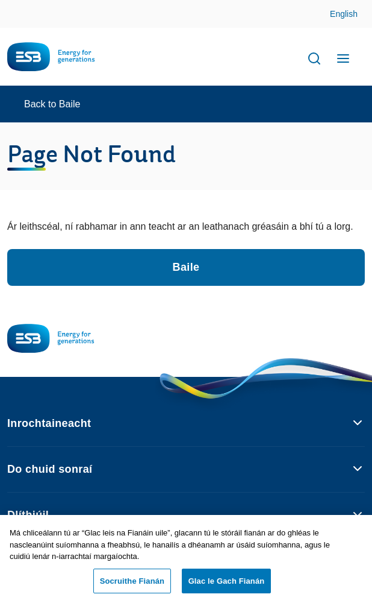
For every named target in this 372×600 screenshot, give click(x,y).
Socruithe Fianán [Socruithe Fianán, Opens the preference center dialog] (132, 583)
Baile (186, 267)
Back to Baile (52, 104)
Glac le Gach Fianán (226, 583)
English (344, 14)
